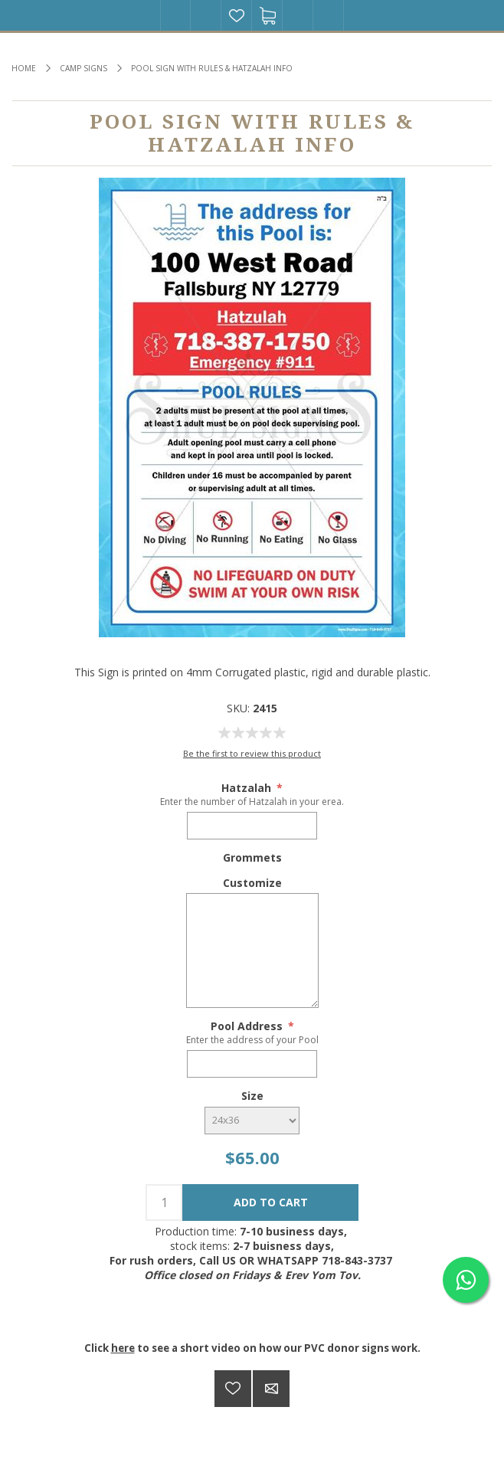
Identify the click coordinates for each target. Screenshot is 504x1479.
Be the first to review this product (252, 753)
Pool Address (248, 1026)
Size (252, 1095)
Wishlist (236, 15)
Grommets (252, 857)
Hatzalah (247, 787)
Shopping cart (267, 15)
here (123, 1348)
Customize (252, 882)
